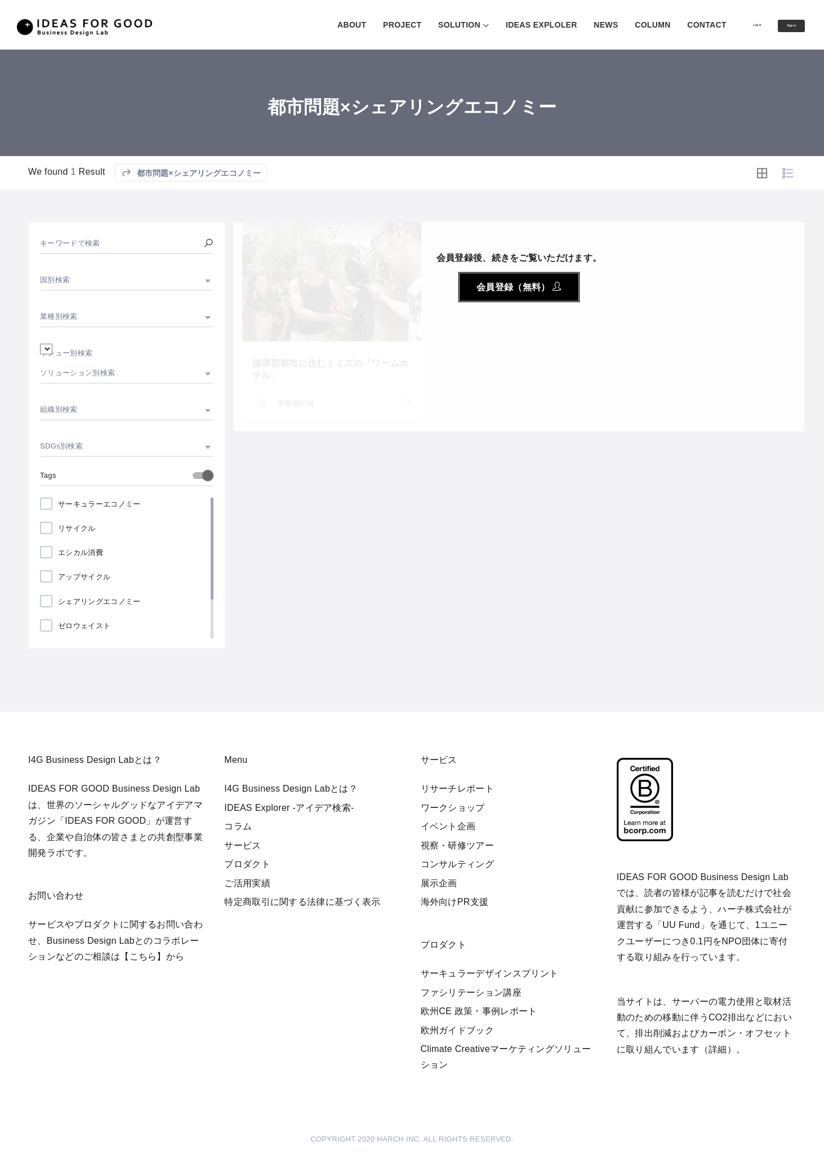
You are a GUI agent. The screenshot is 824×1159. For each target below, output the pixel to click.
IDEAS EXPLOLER (499, 24)
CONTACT (664, 24)
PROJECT (359, 24)
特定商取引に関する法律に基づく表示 (302, 902)
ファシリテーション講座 (471, 992)
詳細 (718, 1049)
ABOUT (309, 24)
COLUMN (609, 24)
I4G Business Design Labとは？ (291, 788)
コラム (238, 826)
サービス (242, 845)
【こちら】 (143, 956)
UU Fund (681, 925)
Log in (724, 24)
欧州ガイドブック (458, 1030)
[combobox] (126, 280)
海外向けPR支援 (455, 902)
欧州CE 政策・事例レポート (479, 1011)
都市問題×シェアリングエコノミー (191, 186)
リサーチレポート (458, 788)
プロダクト (247, 864)
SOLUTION (416, 24)
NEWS (563, 24)
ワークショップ (453, 807)
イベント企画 (448, 826)
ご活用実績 (247, 883)
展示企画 (439, 883)
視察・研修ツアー (458, 845)
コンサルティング (458, 864)
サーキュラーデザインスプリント (490, 973)
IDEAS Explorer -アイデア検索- (289, 807)
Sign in (780, 25)
